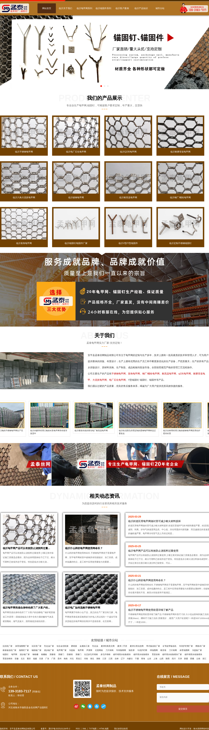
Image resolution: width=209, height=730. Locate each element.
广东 (47, 658)
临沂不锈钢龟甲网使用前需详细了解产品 (150, 609)
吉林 (117, 658)
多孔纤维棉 (105, 654)
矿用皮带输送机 (169, 646)
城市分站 (159, 8)
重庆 (29, 658)
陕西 (168, 658)
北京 (23, 658)
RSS (78, 728)
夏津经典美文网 (108, 646)
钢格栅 (35, 654)
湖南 (98, 658)
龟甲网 (129, 355)
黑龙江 (79, 658)
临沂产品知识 (141, 8)
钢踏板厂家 (36, 650)
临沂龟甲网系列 (84, 8)
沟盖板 (72, 650)
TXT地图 (93, 728)
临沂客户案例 (122, 8)
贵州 (59, 658)
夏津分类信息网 (137, 646)
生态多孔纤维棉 (91, 654)
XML (84, 728)
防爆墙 (70, 654)
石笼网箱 (99, 650)
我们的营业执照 (121, 728)
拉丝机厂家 (7, 646)
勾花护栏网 (142, 650)
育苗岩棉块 (7, 658)
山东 (149, 658)
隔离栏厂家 (24, 650)
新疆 (186, 658)
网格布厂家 (200, 646)
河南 (86, 658)
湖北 (92, 658)
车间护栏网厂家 (186, 646)
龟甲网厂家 (61, 650)
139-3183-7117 (19, 691)
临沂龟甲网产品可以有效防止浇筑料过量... (26, 548)
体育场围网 (184, 650)
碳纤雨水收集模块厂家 (172, 654)
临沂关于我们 (65, 8)
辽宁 (123, 658)
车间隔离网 (121, 650)
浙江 (204, 658)
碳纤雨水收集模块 (141, 654)
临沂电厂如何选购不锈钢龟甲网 (82, 607)
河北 (72, 658)
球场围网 (154, 650)
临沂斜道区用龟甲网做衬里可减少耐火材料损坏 (154, 521)
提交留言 (182, 709)
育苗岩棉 (156, 654)
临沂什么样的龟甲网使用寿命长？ (84, 548)
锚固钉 (5, 654)
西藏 (192, 658)
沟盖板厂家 (197, 650)
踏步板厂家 (49, 650)
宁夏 (137, 658)
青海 (143, 658)
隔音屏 (132, 650)
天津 (180, 658)
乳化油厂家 (49, 646)
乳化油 (95, 646)
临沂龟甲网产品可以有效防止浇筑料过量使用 (153, 550)
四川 (174, 658)
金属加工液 (84, 646)
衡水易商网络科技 (201, 728)
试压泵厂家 (36, 646)
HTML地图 (104, 728)
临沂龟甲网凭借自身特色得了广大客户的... (26, 607)
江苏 (104, 658)
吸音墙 (163, 650)
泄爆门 (61, 654)
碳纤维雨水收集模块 (122, 654)
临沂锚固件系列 (103, 8)
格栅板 (44, 654)
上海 (155, 658)
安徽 (17, 658)
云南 (198, 658)
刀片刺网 (173, 650)
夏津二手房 (122, 646)
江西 (110, 658)
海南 (66, 658)
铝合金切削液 (62, 646)
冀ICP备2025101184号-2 (59, 728)
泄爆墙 (52, 654)
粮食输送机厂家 (9, 650)
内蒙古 (130, 658)
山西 (161, 658)
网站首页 (46, 8)
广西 (53, 658)
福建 (35, 658)
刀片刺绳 (109, 650)
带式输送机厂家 (153, 646)
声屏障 (89, 650)
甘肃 (41, 658)
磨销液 (74, 646)
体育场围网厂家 (22, 646)
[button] (101, 86)
